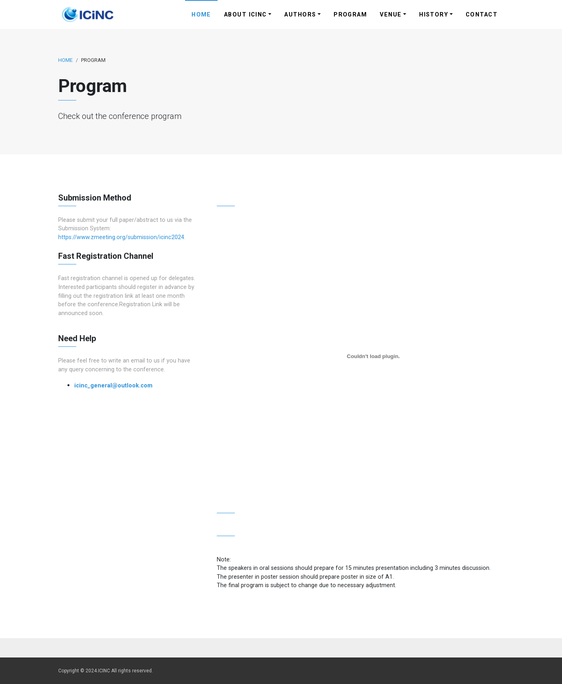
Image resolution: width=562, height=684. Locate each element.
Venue (390, 14)
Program (350, 14)
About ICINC (245, 14)
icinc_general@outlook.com (113, 385)
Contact (481, 14)
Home (201, 14)
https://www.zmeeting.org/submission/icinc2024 (121, 237)
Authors (300, 14)
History (433, 14)
